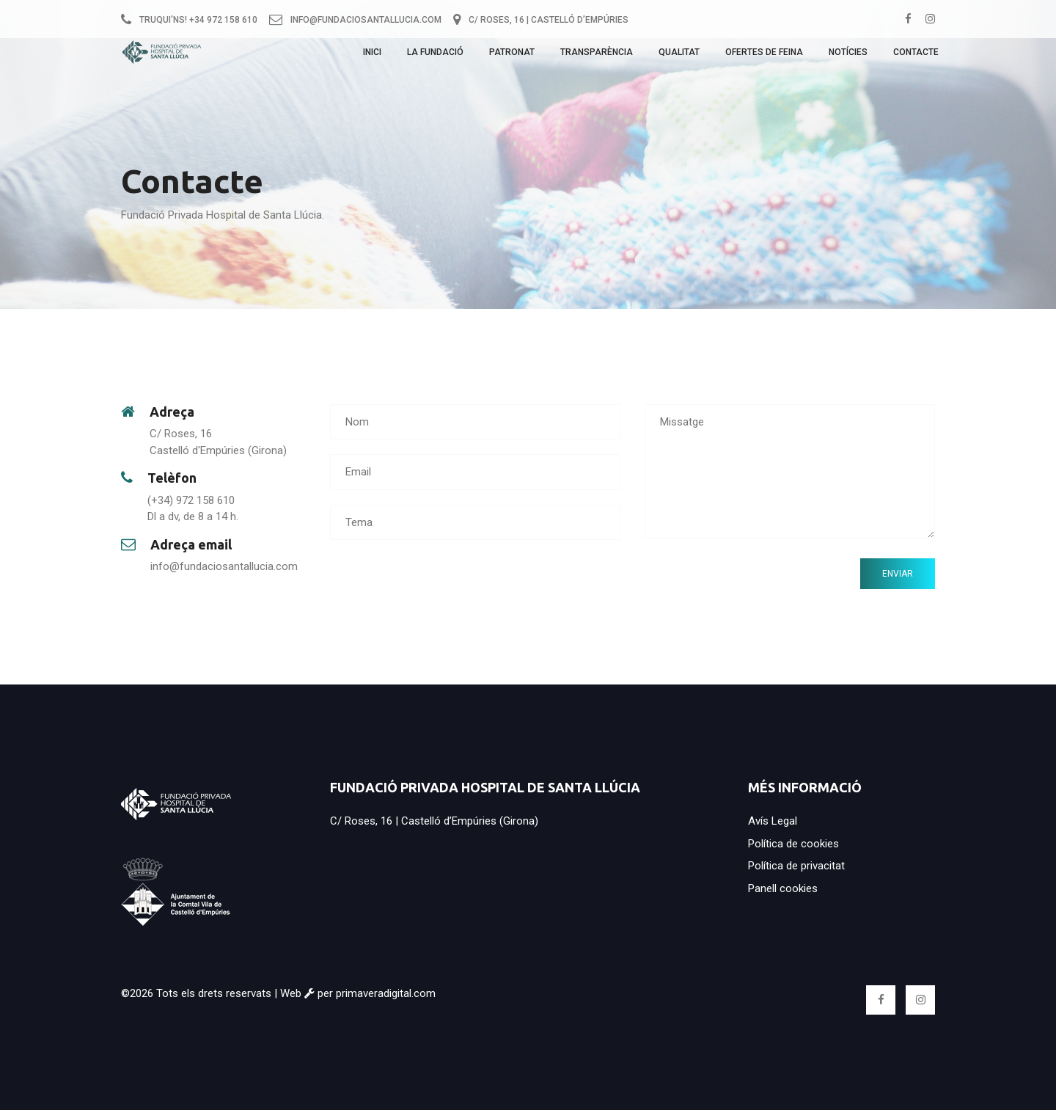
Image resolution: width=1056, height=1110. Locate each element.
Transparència (596, 57)
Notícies (848, 57)
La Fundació (435, 57)
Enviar (897, 574)
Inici (372, 57)
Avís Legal (772, 821)
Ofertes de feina (764, 57)
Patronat (512, 57)
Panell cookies (783, 888)
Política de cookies (793, 843)
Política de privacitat (796, 865)
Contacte (916, 57)
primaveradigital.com (386, 993)
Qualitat (679, 57)
